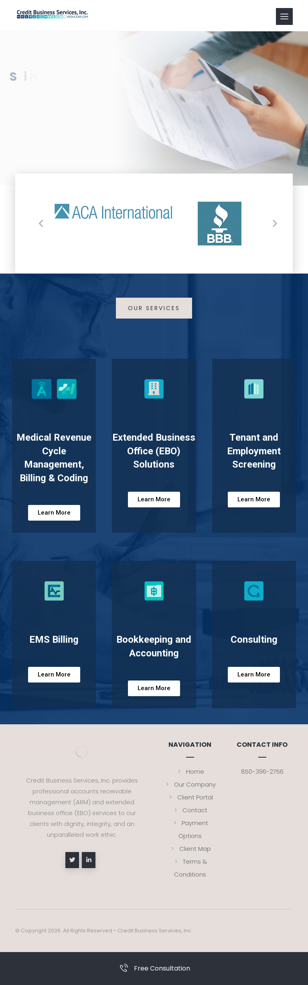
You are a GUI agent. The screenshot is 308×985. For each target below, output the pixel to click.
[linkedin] (88, 860)
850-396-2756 (262, 771)
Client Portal (190, 797)
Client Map (190, 848)
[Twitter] (72, 860)
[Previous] (41, 223)
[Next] (274, 223)
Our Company (190, 784)
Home (190, 771)
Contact (189, 810)
